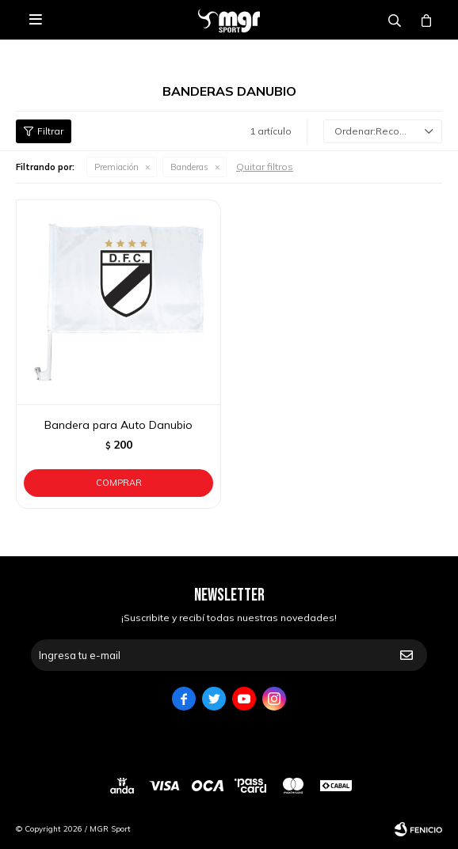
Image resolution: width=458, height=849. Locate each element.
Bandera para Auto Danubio (118, 425)
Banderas (189, 166)
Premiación (116, 166)
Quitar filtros (264, 166)
